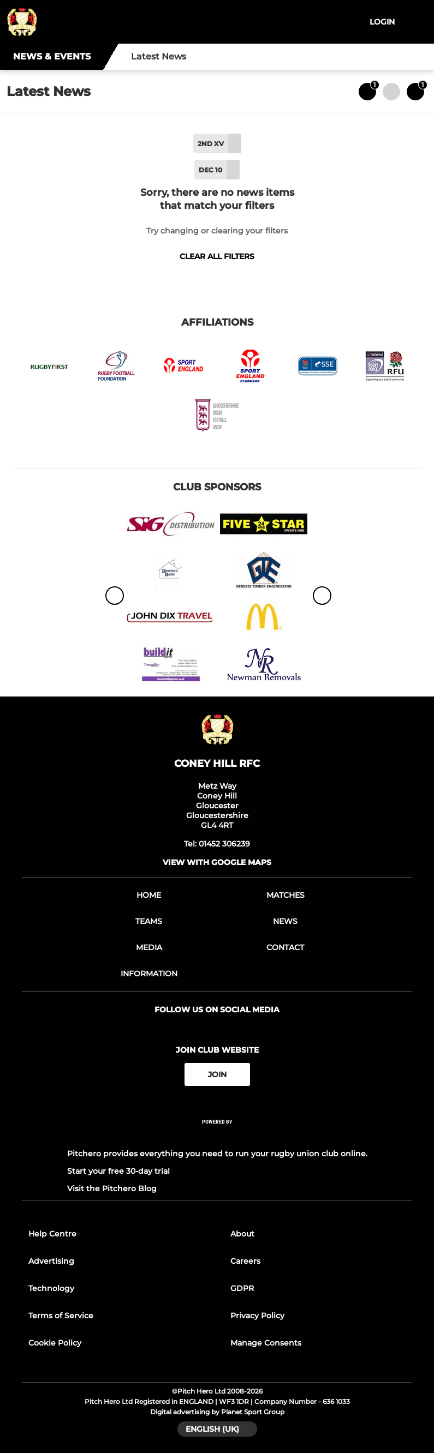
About (242, 1234)
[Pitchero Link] (217, 1136)
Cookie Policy (54, 1343)
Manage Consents (265, 1343)
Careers (245, 1261)
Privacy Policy (257, 1315)
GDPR (242, 1288)
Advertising (51, 1261)
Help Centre (52, 1234)
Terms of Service (60, 1315)
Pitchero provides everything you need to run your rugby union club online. (217, 1153)
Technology (51, 1288)
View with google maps (217, 862)
